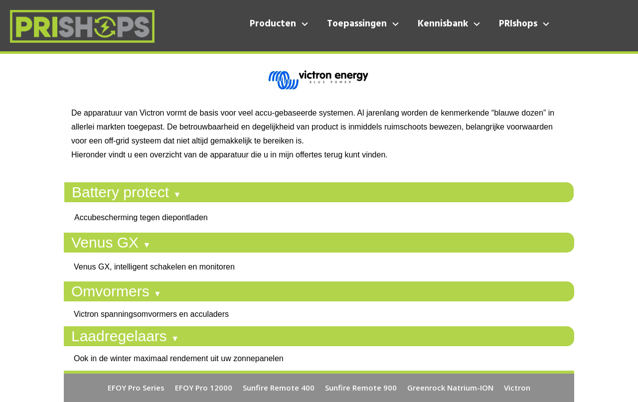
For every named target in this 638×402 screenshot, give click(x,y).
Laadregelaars (125, 336)
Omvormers (116, 291)
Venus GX (111, 242)
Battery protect (126, 192)
